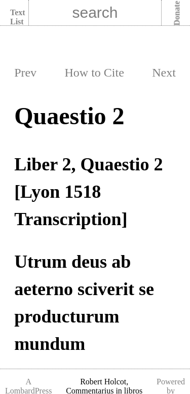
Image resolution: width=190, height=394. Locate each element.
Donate (177, 13)
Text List (17, 17)
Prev (25, 72)
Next (164, 72)
